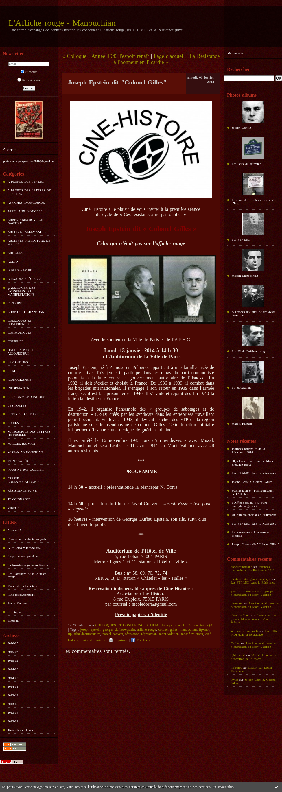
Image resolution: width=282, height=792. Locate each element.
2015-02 (13, 660)
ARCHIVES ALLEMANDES (27, 232)
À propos (9, 149)
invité (234, 679)
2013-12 (13, 695)
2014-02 (13, 678)
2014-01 (13, 686)
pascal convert (112, 634)
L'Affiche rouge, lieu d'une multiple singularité (250, 504)
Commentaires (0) (200, 625)
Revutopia (14, 612)
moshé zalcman (192, 634)
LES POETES (17, 405)
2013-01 (13, 721)
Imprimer (118, 640)
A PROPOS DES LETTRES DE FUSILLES (29, 192)
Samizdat (13, 620)
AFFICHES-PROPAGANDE (26, 202)
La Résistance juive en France (28, 565)
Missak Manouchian (245, 275)
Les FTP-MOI (241, 239)
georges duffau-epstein (119, 629)
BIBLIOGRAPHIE (20, 270)
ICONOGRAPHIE (20, 379)
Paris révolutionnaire (21, 594)
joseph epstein (90, 629)
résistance (132, 634)
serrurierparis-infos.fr (244, 631)
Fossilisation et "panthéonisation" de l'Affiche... (253, 492)
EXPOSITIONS (18, 362)
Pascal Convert (17, 603)
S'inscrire (29, 71)
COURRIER (16, 341)
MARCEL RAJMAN (21, 443)
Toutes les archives (20, 730)
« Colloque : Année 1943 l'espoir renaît (105, 56)
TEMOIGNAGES (19, 499)
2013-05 (13, 704)
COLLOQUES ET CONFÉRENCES (20, 322)
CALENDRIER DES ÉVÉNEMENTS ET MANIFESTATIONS (21, 291)
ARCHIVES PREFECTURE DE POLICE (29, 242)
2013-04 (13, 712)
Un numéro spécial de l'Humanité (254, 514)
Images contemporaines (23, 556)
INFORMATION (19, 388)
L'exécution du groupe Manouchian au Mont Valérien (252, 592)
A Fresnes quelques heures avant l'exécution (253, 313)
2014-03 (13, 669)
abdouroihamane (241, 566)
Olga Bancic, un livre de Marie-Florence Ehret (253, 462)
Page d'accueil (169, 56)
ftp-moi (204, 629)
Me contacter (236, 53)
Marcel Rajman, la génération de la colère (253, 656)
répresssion (149, 634)
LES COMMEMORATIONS (26, 396)
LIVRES (13, 422)
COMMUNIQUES (20, 332)
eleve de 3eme (240, 615)
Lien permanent (173, 625)
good (234, 591)
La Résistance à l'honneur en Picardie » (167, 59)
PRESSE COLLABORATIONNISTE (25, 480)
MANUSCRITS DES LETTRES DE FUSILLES (29, 433)
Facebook (140, 640)
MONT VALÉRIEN (21, 461)
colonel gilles (168, 629)
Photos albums (242, 95)
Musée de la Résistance (23, 586)
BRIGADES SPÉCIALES (24, 278)
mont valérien (169, 634)
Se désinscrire (28, 80)
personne (236, 603)
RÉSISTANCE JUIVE (22, 490)
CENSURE (15, 303)
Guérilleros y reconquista (24, 547)
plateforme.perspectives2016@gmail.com (29, 161)
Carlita (235, 643)
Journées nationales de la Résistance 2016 (248, 450)
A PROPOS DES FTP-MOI (26, 181)
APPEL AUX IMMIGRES (25, 211)
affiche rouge (146, 629)
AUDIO (13, 261)
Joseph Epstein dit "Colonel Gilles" (255, 544)
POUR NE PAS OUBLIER (26, 469)
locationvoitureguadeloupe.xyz (250, 579)
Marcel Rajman (242, 423)
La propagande (241, 387)
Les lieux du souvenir (246, 163)
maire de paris (91, 640)
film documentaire (87, 634)
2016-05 (13, 643)
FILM (11, 370)
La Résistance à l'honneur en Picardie (251, 533)
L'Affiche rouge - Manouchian (62, 22)
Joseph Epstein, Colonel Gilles (252, 481)
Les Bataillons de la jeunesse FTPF (27, 575)
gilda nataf (238, 655)
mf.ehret (236, 667)
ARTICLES (15, 252)
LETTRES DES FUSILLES (26, 414)
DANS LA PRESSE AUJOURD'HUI (21, 351)
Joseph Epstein (241, 127)
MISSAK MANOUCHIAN (25, 452)
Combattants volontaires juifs (27, 539)
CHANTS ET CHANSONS (26, 311)
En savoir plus (222, 787)
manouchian (188, 629)
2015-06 (13, 651)
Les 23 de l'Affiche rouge (249, 351)
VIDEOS (13, 507)
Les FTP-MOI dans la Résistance (254, 473)
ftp (70, 634)
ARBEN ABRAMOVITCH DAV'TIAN (25, 221)
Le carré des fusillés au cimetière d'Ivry (254, 201)
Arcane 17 (14, 530)
